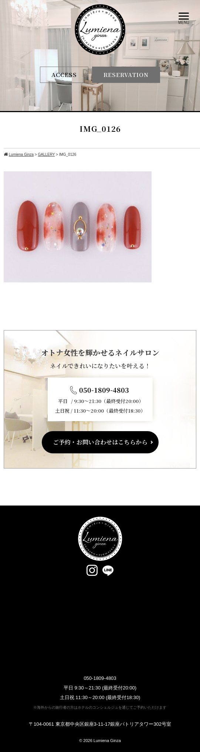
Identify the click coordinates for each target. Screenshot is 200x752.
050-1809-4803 (104, 390)
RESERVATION (126, 74)
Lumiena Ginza (107, 740)
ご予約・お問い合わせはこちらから (100, 442)
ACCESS (64, 74)
